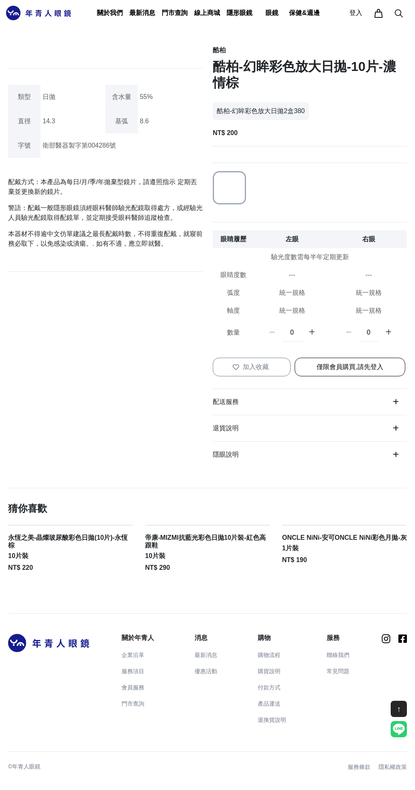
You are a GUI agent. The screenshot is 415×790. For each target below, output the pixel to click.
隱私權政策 (393, 767)
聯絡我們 (338, 655)
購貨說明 (269, 671)
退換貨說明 (272, 720)
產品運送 (269, 703)
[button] (110, 13)
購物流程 (269, 655)
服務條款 (359, 767)
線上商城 (207, 12)
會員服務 (133, 687)
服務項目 (133, 671)
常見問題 (338, 671)
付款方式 (269, 687)
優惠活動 (206, 671)
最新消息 (206, 655)
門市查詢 (175, 12)
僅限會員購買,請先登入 (350, 366)
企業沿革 (133, 655)
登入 (355, 12)
